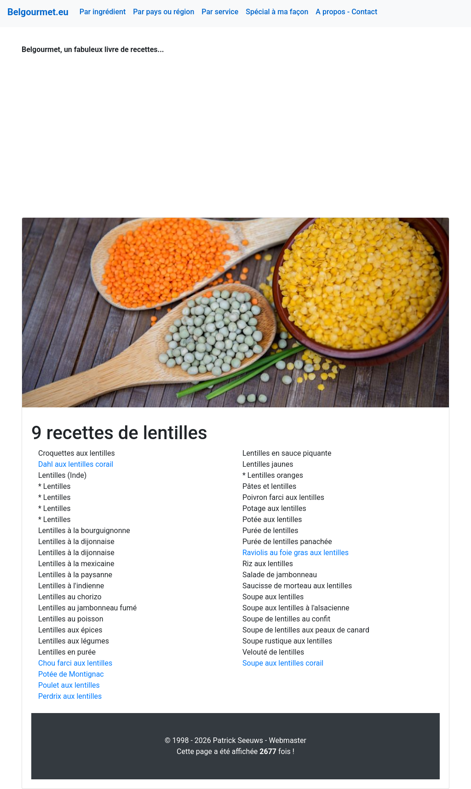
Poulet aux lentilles (69, 685)
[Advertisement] (235, 130)
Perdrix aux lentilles (70, 696)
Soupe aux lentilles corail (282, 663)
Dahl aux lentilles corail (75, 464)
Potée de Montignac (71, 674)
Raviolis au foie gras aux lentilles (295, 552)
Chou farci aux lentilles (75, 663)
